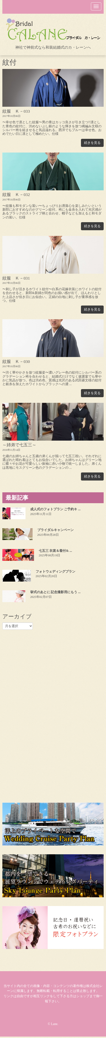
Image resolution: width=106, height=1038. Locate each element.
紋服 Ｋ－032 (16, 194)
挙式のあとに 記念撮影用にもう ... (55, 592)
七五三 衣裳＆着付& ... (55, 551)
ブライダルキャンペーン (55, 530)
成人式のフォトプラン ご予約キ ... (55, 509)
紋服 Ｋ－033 (16, 111)
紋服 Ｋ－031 (16, 278)
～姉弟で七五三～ (19, 444)
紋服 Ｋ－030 (16, 361)
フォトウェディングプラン (55, 571)
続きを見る (92, 143)
